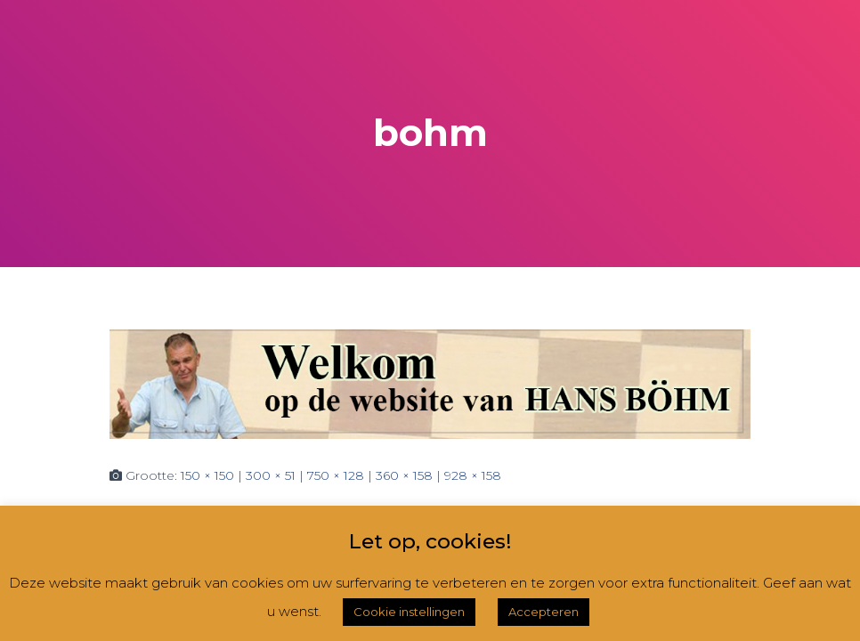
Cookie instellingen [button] (409, 611)
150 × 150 (207, 475)
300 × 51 (271, 475)
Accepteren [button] (543, 611)
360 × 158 (404, 475)
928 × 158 (472, 475)
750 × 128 (335, 475)
